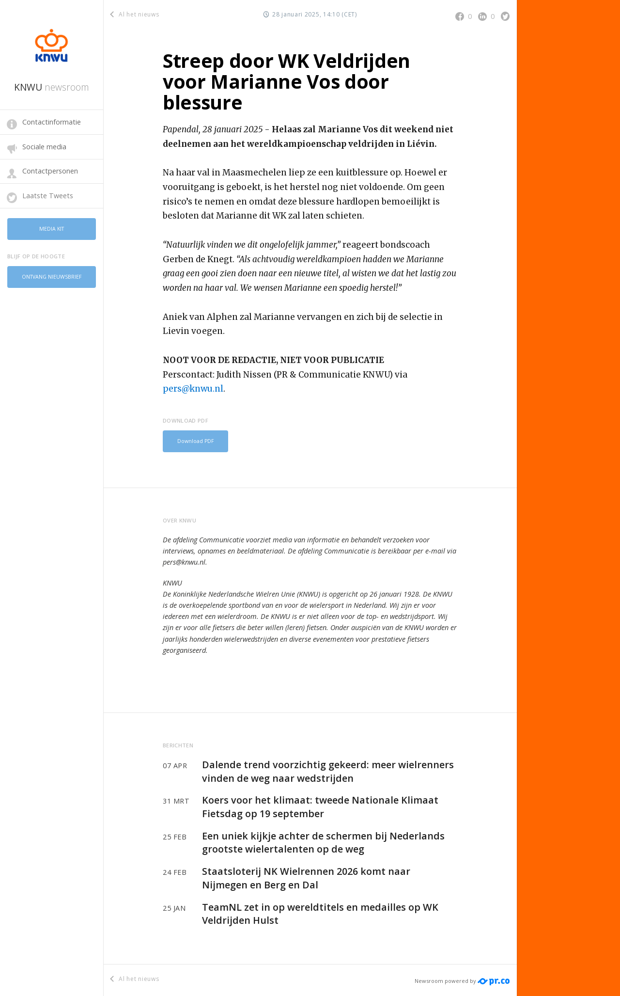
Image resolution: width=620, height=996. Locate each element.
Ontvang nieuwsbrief (51, 272)
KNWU (51, 87)
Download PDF (193, 440)
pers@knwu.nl (193, 388)
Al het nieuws (135, 14)
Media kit (52, 227)
